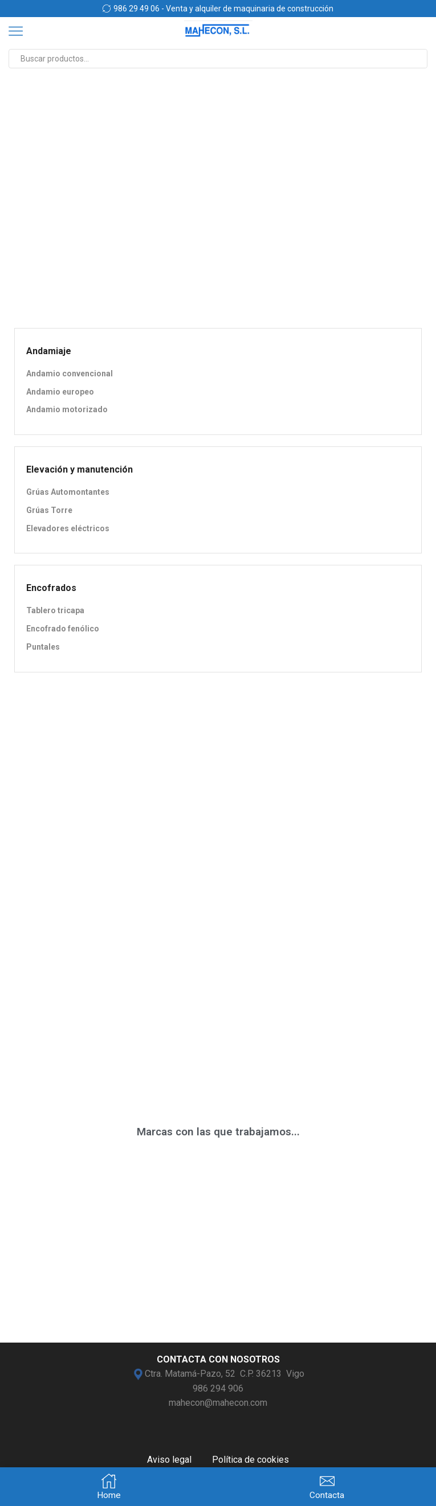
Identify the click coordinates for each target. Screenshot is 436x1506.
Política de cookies (250, 1459)
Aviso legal (169, 1459)
